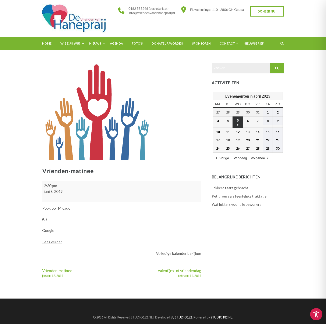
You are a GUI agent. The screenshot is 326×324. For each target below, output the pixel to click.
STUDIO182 (183, 317)
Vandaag (240, 158)
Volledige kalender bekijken (178, 253)
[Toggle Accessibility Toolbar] (316, 314)
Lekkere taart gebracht (230, 188)
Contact (227, 43)
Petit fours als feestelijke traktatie (239, 196)
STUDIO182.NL (221, 317)
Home (47, 43)
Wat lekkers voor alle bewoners (236, 204)
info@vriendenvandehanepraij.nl (151, 13)
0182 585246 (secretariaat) (148, 8)
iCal (45, 219)
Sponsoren (201, 43)
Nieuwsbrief (254, 43)
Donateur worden (167, 43)
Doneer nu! (267, 11)
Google (48, 230)
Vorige (222, 158)
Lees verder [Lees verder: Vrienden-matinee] (52, 242)
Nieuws (95, 43)
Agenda (116, 43)
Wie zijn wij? (70, 43)
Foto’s (137, 43)
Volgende (260, 158)
